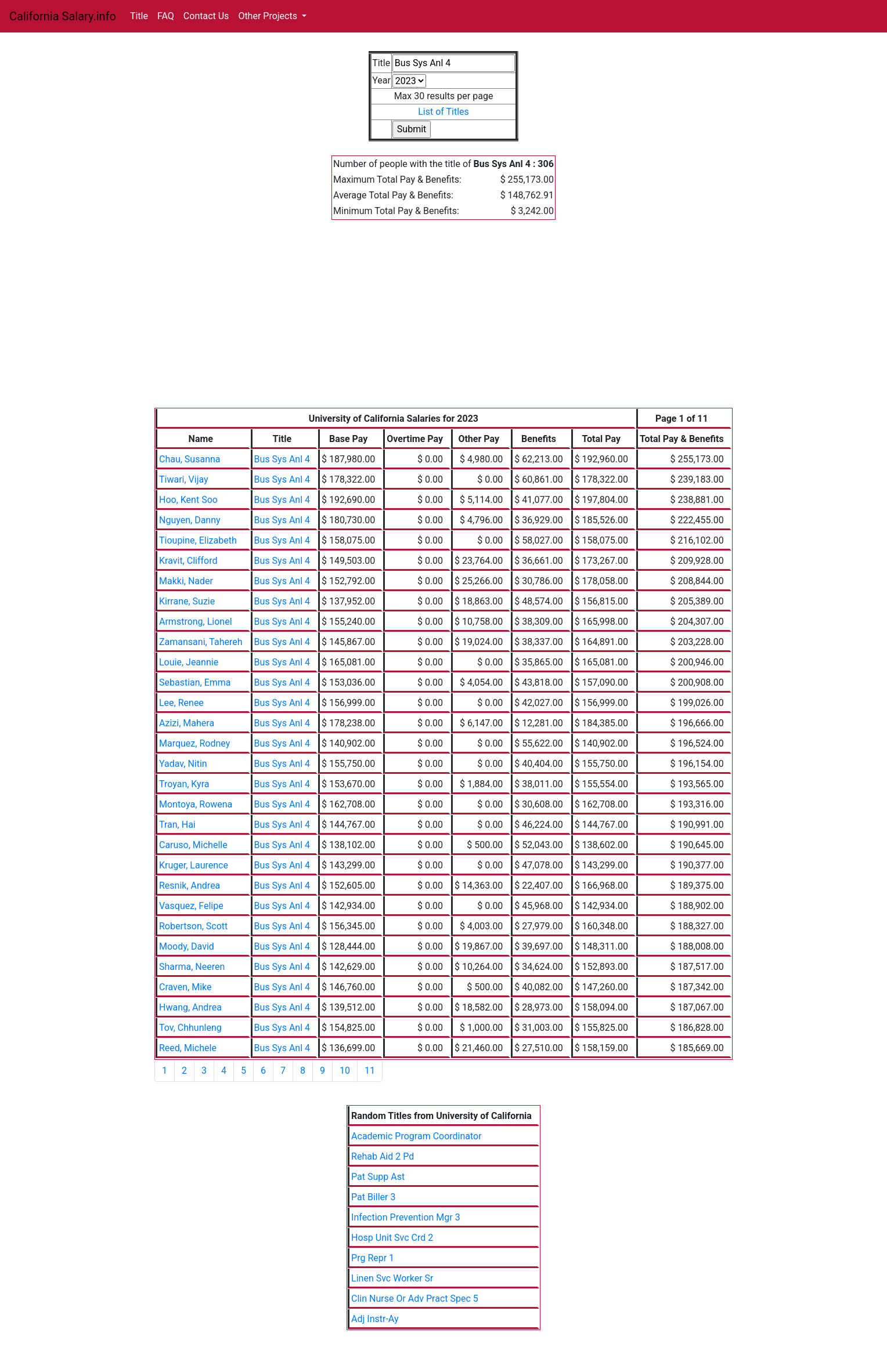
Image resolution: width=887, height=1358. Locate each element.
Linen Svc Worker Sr (392, 1278)
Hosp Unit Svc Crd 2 (392, 1237)
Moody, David (186, 946)
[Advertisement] (443, 321)
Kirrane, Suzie (187, 601)
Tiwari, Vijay (183, 479)
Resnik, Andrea (189, 885)
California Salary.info (62, 16)
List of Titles (443, 111)
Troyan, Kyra (184, 784)
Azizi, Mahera (186, 723)
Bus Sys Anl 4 (282, 459)
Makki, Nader (186, 580)
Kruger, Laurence (193, 865)
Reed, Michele (188, 1047)
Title (139, 15)
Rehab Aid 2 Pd (382, 1156)
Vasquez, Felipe (191, 905)
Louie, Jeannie (188, 662)
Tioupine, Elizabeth (198, 540)
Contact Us (206, 15)
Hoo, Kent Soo (188, 499)
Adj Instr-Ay (374, 1318)
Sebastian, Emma (195, 682)
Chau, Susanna (190, 459)
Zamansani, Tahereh (201, 641)
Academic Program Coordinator (416, 1136)
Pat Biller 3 (373, 1197)
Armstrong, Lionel (195, 621)
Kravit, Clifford (188, 560)
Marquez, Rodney (194, 743)
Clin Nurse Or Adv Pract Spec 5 (414, 1298)
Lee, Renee (181, 702)
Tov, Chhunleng (190, 1027)
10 (345, 1070)
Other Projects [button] (269, 15)
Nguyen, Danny (190, 520)
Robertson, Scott (193, 926)
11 (370, 1070)
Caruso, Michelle (193, 844)
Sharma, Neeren (192, 966)
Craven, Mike (185, 987)
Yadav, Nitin (183, 763)
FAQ (165, 15)
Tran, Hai (177, 824)
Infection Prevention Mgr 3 (405, 1217)
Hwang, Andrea (190, 1007)
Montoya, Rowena (195, 804)
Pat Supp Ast (378, 1176)
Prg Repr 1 (372, 1257)
